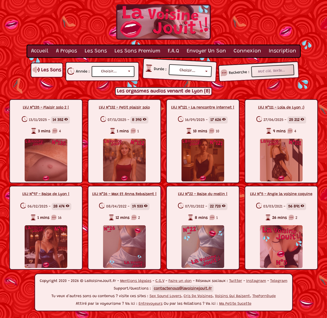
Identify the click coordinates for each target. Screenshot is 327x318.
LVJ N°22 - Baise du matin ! (202, 194)
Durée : (160, 69)
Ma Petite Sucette (235, 304)
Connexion (247, 51)
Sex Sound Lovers (165, 296)
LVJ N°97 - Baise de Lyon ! (45, 194)
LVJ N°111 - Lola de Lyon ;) (281, 108)
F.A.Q (173, 51)
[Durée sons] (190, 70)
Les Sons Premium (137, 51)
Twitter (235, 281)
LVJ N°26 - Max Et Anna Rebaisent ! (124, 194)
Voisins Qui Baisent (232, 296)
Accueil (39, 51)
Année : (83, 72)
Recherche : (239, 72)
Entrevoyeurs (151, 304)
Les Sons (96, 51)
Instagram (256, 281)
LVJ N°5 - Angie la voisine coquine (281, 194)
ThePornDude (264, 296)
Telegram (278, 281)
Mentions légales (135, 281)
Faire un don (180, 281)
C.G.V (159, 281)
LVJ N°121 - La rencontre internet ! (202, 108)
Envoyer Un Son (206, 51)
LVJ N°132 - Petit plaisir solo (124, 108)
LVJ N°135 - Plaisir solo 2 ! (46, 108)
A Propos (66, 51)
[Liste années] (113, 71)
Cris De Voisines (198, 296)
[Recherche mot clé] (272, 71)
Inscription (282, 51)
